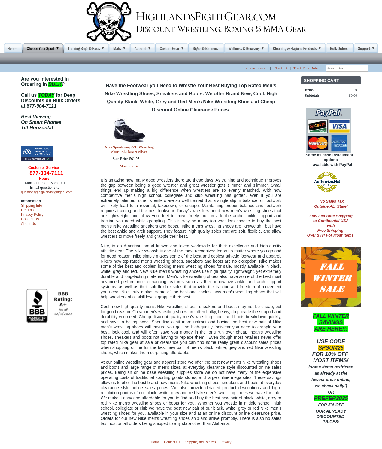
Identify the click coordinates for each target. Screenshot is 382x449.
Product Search (256, 68)
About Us (28, 223)
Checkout (280, 68)
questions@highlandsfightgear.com (46, 192)
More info (129, 166)
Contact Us (30, 219)
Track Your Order (306, 68)
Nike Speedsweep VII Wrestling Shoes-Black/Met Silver (129, 149)
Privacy (226, 442)
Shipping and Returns (200, 442)
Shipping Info (31, 205)
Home (155, 442)
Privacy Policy (32, 214)
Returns (27, 210)
